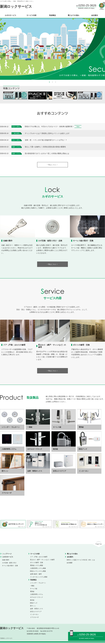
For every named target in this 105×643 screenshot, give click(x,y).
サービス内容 (31, 15)
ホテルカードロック (36, 597)
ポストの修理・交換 (81, 345)
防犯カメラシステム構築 (38, 571)
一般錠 (32, 586)
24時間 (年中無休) (89, 638)
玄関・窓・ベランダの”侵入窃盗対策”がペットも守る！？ (46, 140)
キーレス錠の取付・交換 (83, 241)
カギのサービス (10, 15)
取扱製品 (52, 15)
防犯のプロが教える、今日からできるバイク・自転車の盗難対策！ (49, 126)
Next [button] (101, 48)
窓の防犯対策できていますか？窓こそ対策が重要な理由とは (47, 153)
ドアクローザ (34, 617)
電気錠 (32, 592)
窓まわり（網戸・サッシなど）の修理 (42, 560)
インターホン (34, 615)
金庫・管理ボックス (36, 609)
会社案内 (94, 15)
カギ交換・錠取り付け (9, 563)
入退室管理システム (36, 595)
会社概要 (69, 563)
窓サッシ (33, 606)
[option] (52, 49)
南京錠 (32, 600)
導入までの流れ (73, 15)
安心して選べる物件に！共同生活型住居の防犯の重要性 (45, 147)
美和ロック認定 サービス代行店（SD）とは (81, 560)
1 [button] (49, 82)
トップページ (7, 554)
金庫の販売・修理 (36, 574)
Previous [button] (4, 48)
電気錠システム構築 (36, 566)
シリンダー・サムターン (38, 583)
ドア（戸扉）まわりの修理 (14, 345)
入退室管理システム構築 (38, 568)
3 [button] (56, 82)
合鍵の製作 (7, 241)
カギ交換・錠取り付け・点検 (50, 241)
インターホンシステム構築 (38, 577)
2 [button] (52, 82)
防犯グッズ (33, 603)
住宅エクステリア (36, 612)
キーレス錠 (33, 589)
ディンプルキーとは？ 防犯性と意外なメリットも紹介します (47, 133)
